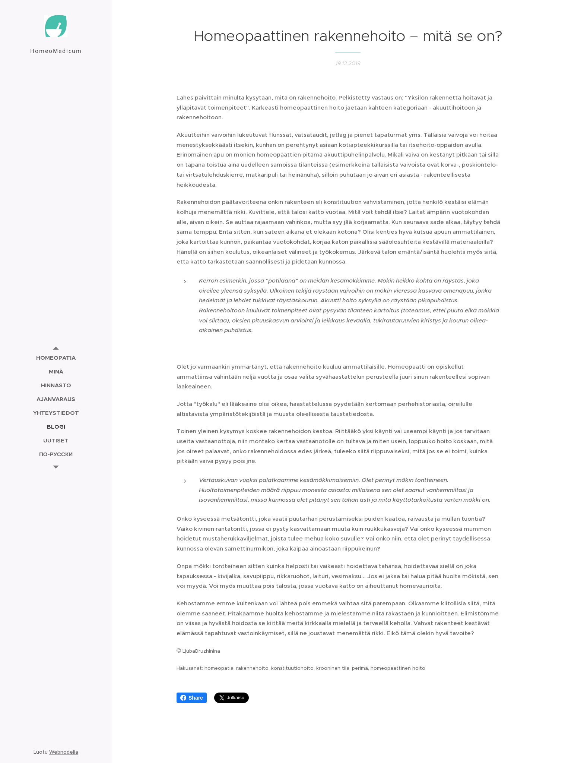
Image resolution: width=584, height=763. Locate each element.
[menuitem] (56, 357)
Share (191, 698)
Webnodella (63, 752)
